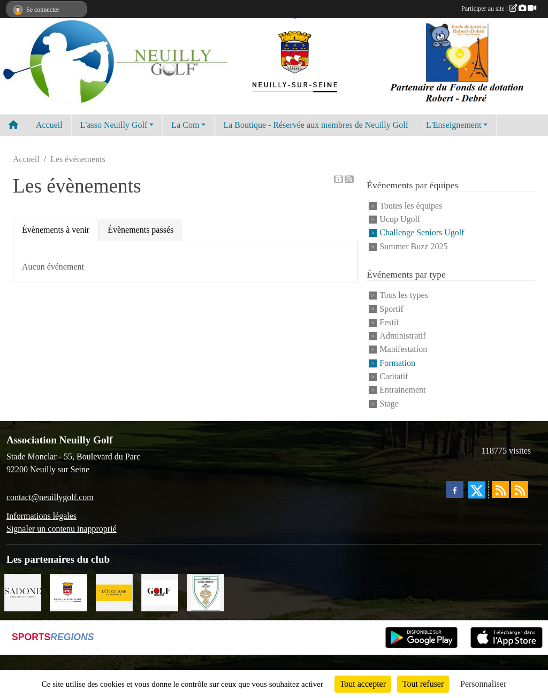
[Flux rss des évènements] (519, 489)
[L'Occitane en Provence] (114, 591)
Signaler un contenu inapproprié (61, 528)
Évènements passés (140, 229)
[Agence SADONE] (22, 591)
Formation (397, 362)
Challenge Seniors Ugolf (421, 232)
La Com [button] (185, 124)
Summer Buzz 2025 (413, 246)
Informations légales (41, 515)
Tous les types (403, 295)
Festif (389, 322)
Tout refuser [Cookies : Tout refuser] (423, 683)
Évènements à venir (55, 229)
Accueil (49, 124)
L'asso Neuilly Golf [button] (114, 124)
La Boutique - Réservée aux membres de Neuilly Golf (315, 124)
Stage (389, 403)
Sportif (391, 308)
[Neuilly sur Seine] (68, 591)
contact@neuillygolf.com (50, 497)
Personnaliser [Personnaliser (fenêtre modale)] (483, 683)
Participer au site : (498, 8)
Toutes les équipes (410, 205)
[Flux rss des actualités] (500, 489)
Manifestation (403, 349)
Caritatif (393, 376)
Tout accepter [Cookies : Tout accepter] (363, 683)
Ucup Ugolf (399, 219)
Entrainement (402, 390)
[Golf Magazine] (159, 591)
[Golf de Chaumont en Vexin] (205, 591)
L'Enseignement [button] (453, 124)
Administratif (402, 335)
